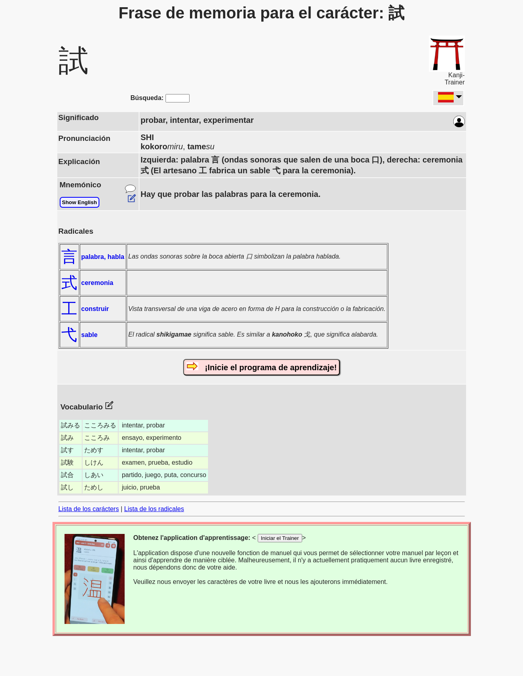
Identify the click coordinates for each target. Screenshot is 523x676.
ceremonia (97, 282)
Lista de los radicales (154, 508)
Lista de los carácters (89, 508)
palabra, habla (103, 256)
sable (89, 334)
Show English (79, 202)
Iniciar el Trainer (280, 538)
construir (95, 308)
